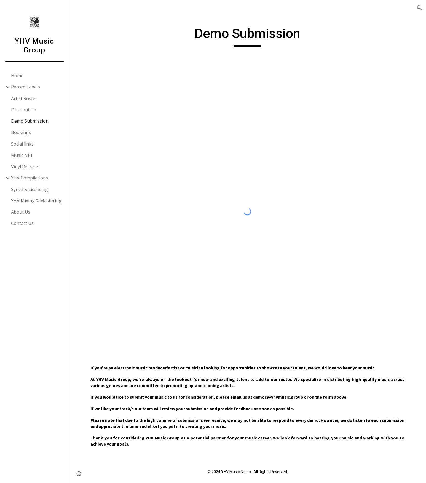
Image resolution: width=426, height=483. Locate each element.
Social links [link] (22, 144)
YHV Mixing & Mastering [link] (36, 201)
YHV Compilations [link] (29, 178)
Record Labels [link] (25, 87)
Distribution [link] (23, 110)
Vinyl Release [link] (24, 166)
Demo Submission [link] (30, 121)
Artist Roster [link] (24, 98)
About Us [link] (20, 212)
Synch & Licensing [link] (29, 189)
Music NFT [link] (22, 155)
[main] (247, 36)
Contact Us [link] (22, 223)
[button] (419, 7)
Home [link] (17, 76)
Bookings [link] (21, 132)
